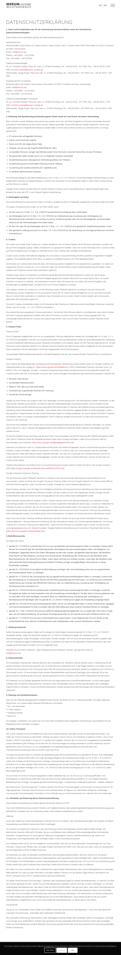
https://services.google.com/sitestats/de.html (25, 531)
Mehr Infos (50, 950)
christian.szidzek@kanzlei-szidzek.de (27, 69)
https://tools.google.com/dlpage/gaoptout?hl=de (53, 442)
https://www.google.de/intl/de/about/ (52, 367)
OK (73, 950)
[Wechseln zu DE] (100, 5)
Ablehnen (61, 950)
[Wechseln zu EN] (105, 5)
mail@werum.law (19, 52)
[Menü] (111, 5)
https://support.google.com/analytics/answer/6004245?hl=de (37, 468)
